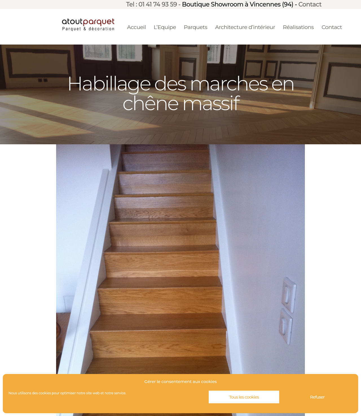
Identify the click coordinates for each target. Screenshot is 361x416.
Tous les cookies (244, 397)
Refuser (317, 397)
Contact (310, 4)
